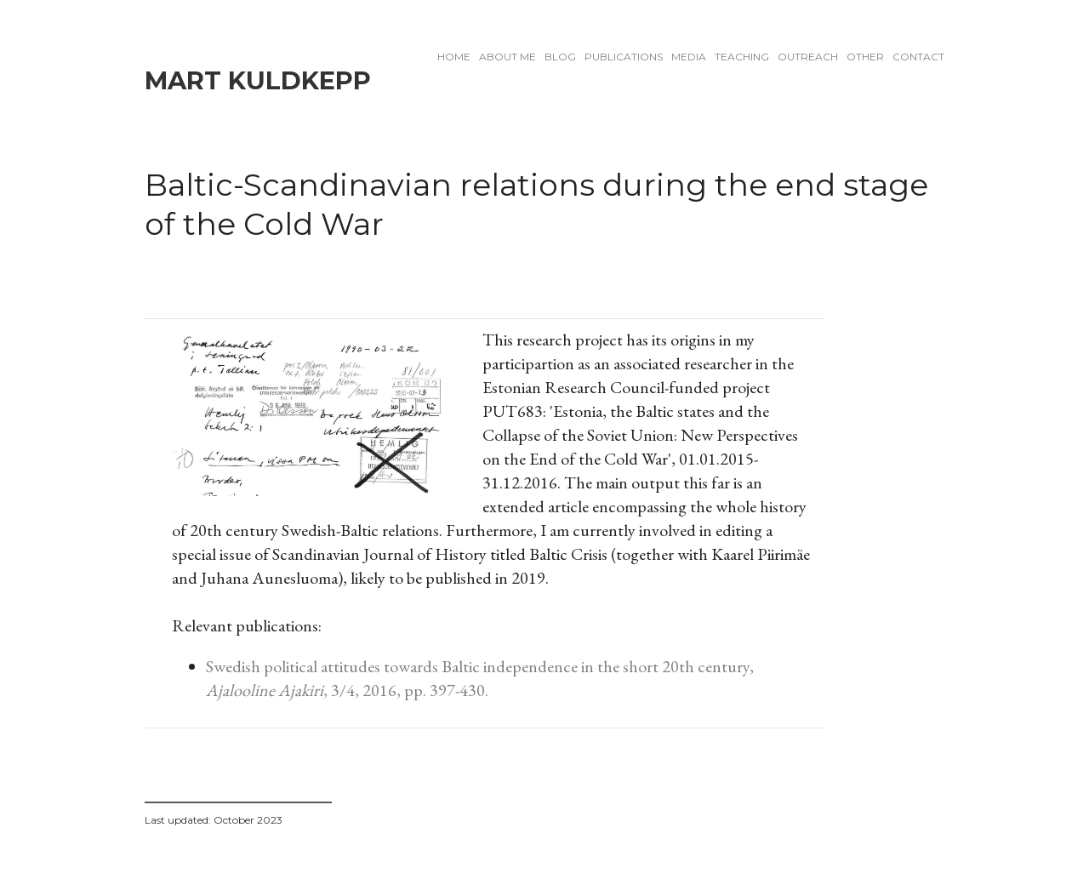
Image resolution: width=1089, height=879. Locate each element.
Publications (623, 56)
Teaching (742, 56)
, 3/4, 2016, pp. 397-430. (405, 690)
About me (507, 56)
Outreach (808, 56)
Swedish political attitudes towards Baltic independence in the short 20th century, (480, 666)
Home (453, 56)
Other (865, 56)
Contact (918, 56)
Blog (560, 56)
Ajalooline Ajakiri (264, 690)
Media (688, 56)
